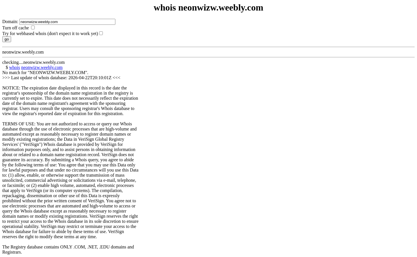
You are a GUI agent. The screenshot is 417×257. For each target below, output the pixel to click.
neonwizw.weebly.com (41, 67)
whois (14, 67)
